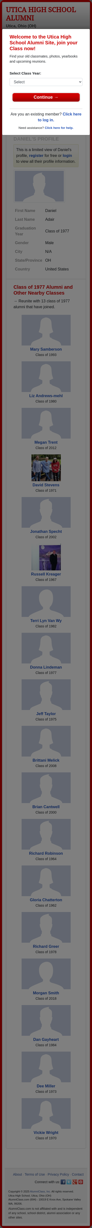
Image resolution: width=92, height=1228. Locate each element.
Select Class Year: (25, 73)
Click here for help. (59, 128)
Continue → (46, 97)
